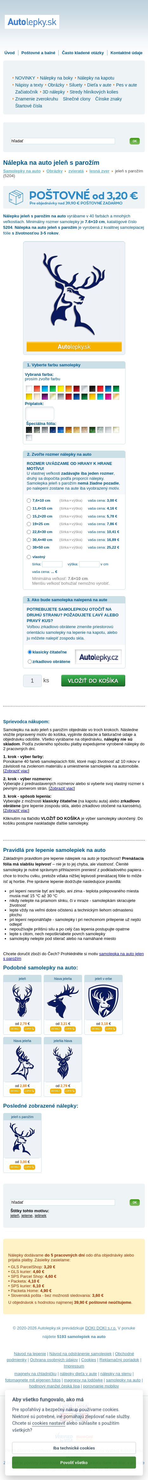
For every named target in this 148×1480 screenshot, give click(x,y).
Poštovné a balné (38, 52)
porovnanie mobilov (101, 1386)
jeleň (22, 979)
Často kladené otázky (83, 52)
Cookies (88, 1359)
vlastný (39, 557)
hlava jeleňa (63, 979)
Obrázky (55, 171)
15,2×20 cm (43, 516)
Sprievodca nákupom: (26, 721)
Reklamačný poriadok (119, 1359)
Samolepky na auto (22, 171)
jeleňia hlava (63, 1041)
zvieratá (76, 171)
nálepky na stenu (115, 1373)
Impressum (74, 1366)
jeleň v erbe (103, 979)
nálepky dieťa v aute (78, 1373)
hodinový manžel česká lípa (54, 1386)
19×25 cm (41, 524)
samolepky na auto (123, 1380)
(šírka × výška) (71, 500)
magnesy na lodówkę (83, 1380)
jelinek (41, 1215)
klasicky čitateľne (50, 652)
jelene (27, 1215)
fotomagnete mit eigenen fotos (33, 1380)
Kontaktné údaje (127, 52)
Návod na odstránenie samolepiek (80, 1353)
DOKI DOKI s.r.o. (101, 1328)
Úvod (9, 52)
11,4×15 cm (43, 508)
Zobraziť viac (16, 771)
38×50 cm (41, 547)
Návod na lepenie (30, 1353)
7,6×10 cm (41, 500)
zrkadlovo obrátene (51, 661)
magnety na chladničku (35, 1373)
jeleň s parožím (22, 1117)
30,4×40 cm (43, 539)
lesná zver (99, 171)
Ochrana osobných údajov (54, 1359)
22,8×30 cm (43, 532)
